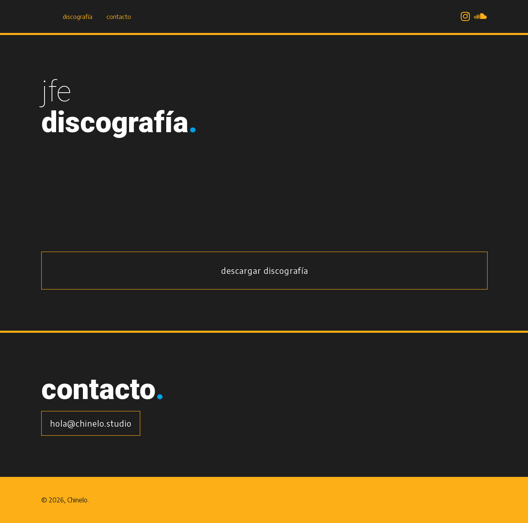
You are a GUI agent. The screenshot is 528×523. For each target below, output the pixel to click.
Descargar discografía (264, 270)
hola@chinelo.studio (91, 423)
